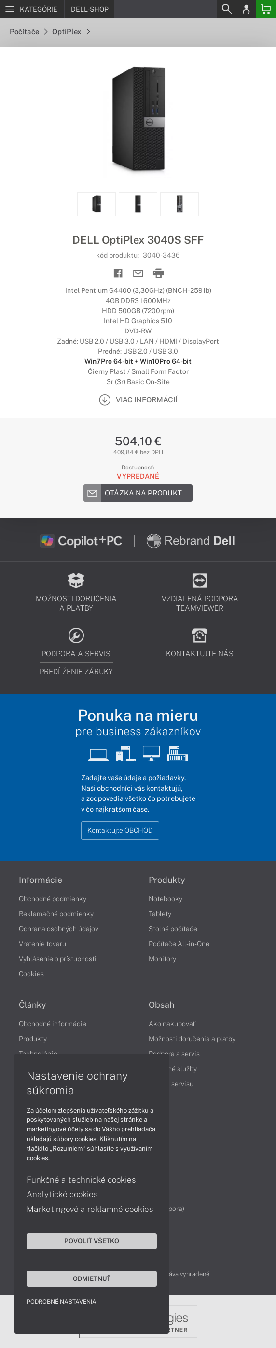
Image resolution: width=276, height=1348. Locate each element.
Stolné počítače (173, 929)
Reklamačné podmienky (56, 914)
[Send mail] (138, 273)
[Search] (226, 9)
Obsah (161, 1005)
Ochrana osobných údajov (58, 929)
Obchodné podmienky (52, 899)
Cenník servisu (171, 1083)
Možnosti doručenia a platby (192, 1039)
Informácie (40, 880)
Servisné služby (173, 1069)
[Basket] (266, 9)
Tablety (160, 914)
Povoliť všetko (91, 1241)
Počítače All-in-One (179, 944)
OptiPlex (71, 32)
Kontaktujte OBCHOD (120, 830)
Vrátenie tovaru (42, 944)
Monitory (162, 959)
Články (32, 1005)
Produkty (167, 880)
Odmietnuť (91, 1278)
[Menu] (32, 9)
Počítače (28, 32)
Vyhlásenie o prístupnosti (58, 959)
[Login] (246, 9)
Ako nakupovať (172, 1024)
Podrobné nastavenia (62, 1301)
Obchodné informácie (52, 1024)
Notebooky (165, 899)
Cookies (31, 973)
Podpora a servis (174, 1054)
